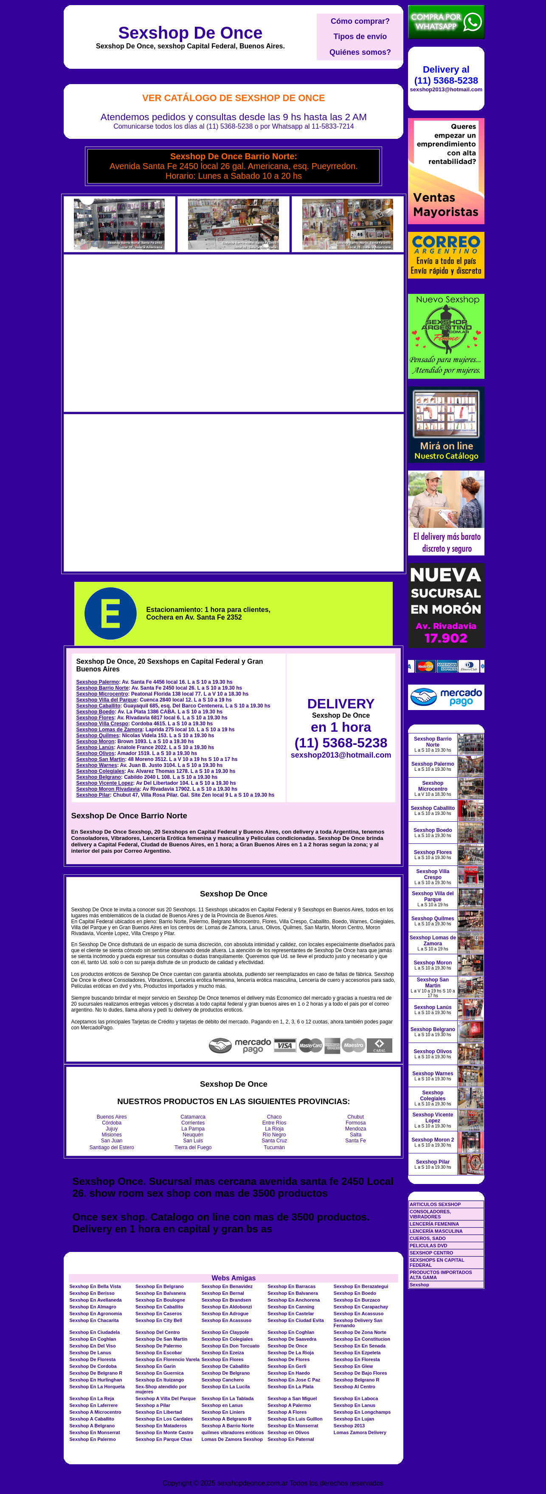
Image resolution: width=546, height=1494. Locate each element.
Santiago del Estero (112, 1147)
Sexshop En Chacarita (93, 1320)
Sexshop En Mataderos (161, 1425)
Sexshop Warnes (96, 765)
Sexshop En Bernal (223, 1293)
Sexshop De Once (190, 32)
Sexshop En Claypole (225, 1332)
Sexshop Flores (95, 718)
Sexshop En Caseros (158, 1313)
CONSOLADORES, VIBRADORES (430, 1214)
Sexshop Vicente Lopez (104, 783)
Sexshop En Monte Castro (164, 1432)
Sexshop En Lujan (354, 1418)
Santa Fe (355, 1141)
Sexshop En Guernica (159, 1373)
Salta (355, 1135)
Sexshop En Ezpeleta (357, 1352)
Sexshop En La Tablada (228, 1398)
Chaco (274, 1117)
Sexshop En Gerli (286, 1366)
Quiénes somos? (360, 52)
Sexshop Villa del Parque (106, 700)
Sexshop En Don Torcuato (231, 1345)
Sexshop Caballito (98, 706)
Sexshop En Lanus (354, 1405)
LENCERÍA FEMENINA (434, 1223)
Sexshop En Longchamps (362, 1412)
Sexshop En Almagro (92, 1306)
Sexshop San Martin (100, 759)
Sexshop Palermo (97, 682)
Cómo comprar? (360, 21)
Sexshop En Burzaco (357, 1299)
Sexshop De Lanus (90, 1352)
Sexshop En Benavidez (227, 1286)
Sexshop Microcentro (102, 694)
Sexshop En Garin (155, 1366)
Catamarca (192, 1117)
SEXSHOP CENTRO (431, 1252)
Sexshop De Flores (288, 1359)
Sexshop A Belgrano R (227, 1418)
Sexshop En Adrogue (225, 1313)
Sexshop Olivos (95, 753)
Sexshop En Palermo (92, 1439)
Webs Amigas (233, 1278)
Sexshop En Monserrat (292, 1425)
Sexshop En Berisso (91, 1293)
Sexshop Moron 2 (432, 1140)
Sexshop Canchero (223, 1379)
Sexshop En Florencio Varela (167, 1359)
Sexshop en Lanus (222, 1405)
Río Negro (274, 1135)
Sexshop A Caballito (91, 1418)
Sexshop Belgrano (98, 777)
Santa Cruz (274, 1141)
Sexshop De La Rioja (290, 1352)
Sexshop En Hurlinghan (95, 1379)
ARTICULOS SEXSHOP (435, 1204)
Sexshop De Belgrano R (95, 1373)
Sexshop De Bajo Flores (360, 1373)
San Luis (193, 1141)
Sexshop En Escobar (158, 1352)
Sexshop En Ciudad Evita (295, 1320)
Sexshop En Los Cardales (164, 1418)
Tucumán (274, 1147)
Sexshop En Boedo (355, 1293)
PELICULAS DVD (428, 1245)
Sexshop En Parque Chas (163, 1439)
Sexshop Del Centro (157, 1332)
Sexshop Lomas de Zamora (109, 730)
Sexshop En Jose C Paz (293, 1379)
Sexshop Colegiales (100, 771)
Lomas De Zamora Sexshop (232, 1439)
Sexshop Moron (95, 741)
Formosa (356, 1123)
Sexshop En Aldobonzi (227, 1306)
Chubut (355, 1117)
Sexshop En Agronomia (95, 1313)
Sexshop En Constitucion (362, 1339)
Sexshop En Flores (223, 1359)
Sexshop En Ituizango (159, 1379)
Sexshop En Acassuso (359, 1313)
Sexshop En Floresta (357, 1359)
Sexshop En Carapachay (361, 1306)
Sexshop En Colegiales (227, 1339)
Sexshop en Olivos (288, 1432)
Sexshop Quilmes (97, 736)
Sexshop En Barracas (291, 1286)
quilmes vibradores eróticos (233, 1432)
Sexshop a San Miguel (292, 1398)
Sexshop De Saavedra (291, 1339)
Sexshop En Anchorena (293, 1299)
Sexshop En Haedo (288, 1373)
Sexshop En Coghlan (290, 1332)
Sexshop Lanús (95, 747)
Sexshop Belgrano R (357, 1379)
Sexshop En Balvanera (160, 1293)
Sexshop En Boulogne (160, 1299)
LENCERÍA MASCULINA (436, 1231)
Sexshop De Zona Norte (360, 1332)
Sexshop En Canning (290, 1306)
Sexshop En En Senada (360, 1345)
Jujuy (112, 1129)
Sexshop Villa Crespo (102, 724)
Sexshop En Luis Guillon (295, 1418)
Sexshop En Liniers (223, 1412)
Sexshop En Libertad (158, 1412)
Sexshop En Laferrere (93, 1405)
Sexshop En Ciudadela (94, 1332)
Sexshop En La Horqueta (96, 1386)
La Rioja (274, 1129)
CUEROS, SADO (428, 1238)
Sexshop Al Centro (354, 1386)
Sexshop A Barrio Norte (228, 1425)
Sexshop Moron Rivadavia (107, 789)
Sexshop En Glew (353, 1366)
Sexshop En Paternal (290, 1439)
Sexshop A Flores (287, 1412)
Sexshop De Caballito (225, 1366)
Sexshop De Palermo (158, 1345)
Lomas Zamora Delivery (360, 1432)
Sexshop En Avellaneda (95, 1299)
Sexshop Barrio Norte (102, 688)
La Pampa (193, 1129)
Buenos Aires (112, 1117)
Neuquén (193, 1135)
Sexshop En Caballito (159, 1306)
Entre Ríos (274, 1123)
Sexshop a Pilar (152, 1405)
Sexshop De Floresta (92, 1359)
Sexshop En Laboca (356, 1398)
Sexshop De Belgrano (226, 1373)
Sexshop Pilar (93, 795)
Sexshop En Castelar (290, 1313)
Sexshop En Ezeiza (223, 1352)
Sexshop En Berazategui (361, 1286)
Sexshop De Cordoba (92, 1366)
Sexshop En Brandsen (226, 1299)
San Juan (112, 1141)
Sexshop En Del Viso (92, 1345)
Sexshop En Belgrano (159, 1286)
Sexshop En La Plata (290, 1386)
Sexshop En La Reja (91, 1398)
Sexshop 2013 (349, 1425)
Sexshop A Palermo (289, 1405)
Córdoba (111, 1123)
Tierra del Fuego (193, 1147)
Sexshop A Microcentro (95, 1412)
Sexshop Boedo (95, 712)
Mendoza (355, 1129)
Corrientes (193, 1123)
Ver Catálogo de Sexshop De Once (233, 98)
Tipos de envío (360, 36)
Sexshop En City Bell (158, 1320)
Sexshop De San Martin (161, 1339)
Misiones (112, 1135)
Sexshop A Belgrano (92, 1425)
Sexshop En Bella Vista (95, 1286)
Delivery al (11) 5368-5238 (446, 75)
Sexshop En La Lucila (226, 1386)
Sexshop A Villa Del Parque (165, 1398)
